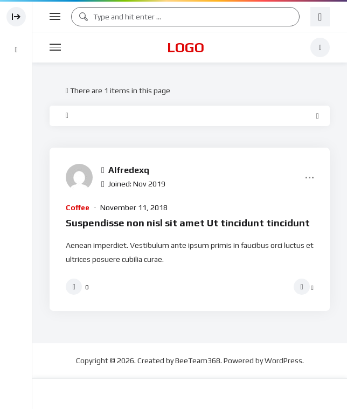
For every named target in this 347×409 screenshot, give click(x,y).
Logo (185, 47)
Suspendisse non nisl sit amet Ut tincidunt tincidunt (188, 222)
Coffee (77, 207)
